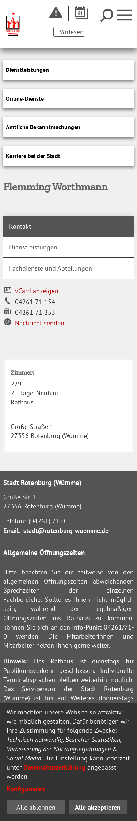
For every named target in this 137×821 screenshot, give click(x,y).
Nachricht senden (39, 323)
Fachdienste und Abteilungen (50, 268)
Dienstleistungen (33, 247)
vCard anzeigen (36, 291)
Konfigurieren (26, 789)
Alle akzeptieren (98, 807)
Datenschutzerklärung (54, 767)
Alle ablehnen (36, 807)
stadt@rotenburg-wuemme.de (66, 530)
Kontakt (20, 226)
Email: (11, 530)
